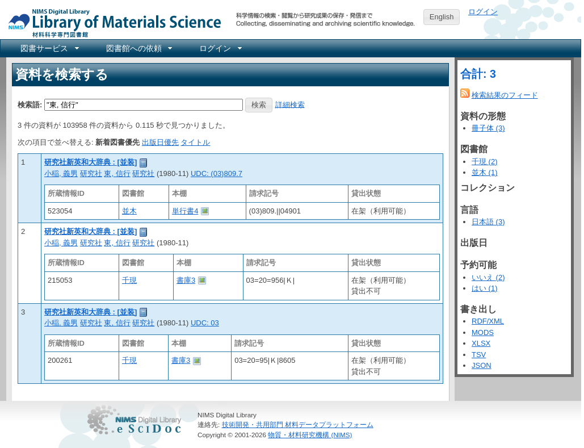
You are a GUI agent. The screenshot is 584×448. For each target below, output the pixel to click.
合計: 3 (478, 74)
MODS (483, 332)
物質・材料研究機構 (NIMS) (310, 434)
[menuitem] (49, 48)
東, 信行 (117, 173)
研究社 (91, 173)
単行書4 (185, 211)
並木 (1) (485, 172)
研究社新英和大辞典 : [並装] (90, 162)
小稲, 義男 (61, 173)
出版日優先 (160, 142)
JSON (481, 365)
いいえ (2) (488, 277)
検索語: (30, 104)
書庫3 (186, 280)
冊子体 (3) (488, 128)
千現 (129, 280)
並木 (129, 211)
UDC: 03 (205, 323)
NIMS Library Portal (111, 22)
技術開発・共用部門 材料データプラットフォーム (297, 424)
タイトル (195, 142)
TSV (479, 354)
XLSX (481, 343)
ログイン (483, 11)
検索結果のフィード (505, 95)
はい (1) (485, 288)
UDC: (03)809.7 (216, 173)
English (442, 16)
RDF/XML (488, 321)
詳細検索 (290, 104)
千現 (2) (485, 161)
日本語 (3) (488, 221)
